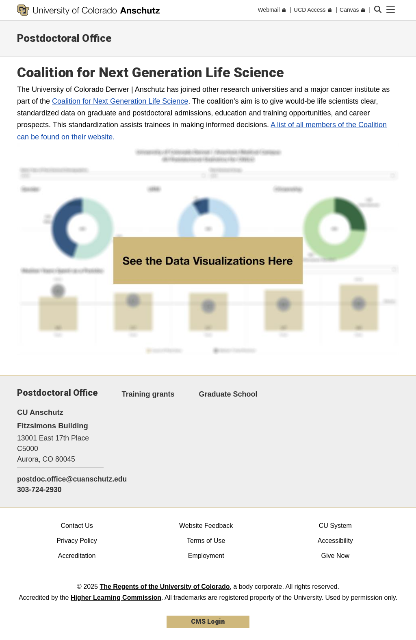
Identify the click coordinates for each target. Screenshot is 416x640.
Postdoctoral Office (64, 38)
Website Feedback (206, 525)
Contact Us (77, 525)
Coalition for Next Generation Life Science (120, 101)
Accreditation (77, 555)
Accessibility (335, 540)
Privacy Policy (76, 540)
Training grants (148, 394)
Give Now (335, 555)
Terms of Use (206, 540)
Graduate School (228, 394)
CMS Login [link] (208, 621)
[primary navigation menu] (391, 10)
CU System (335, 525)
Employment (206, 555)
